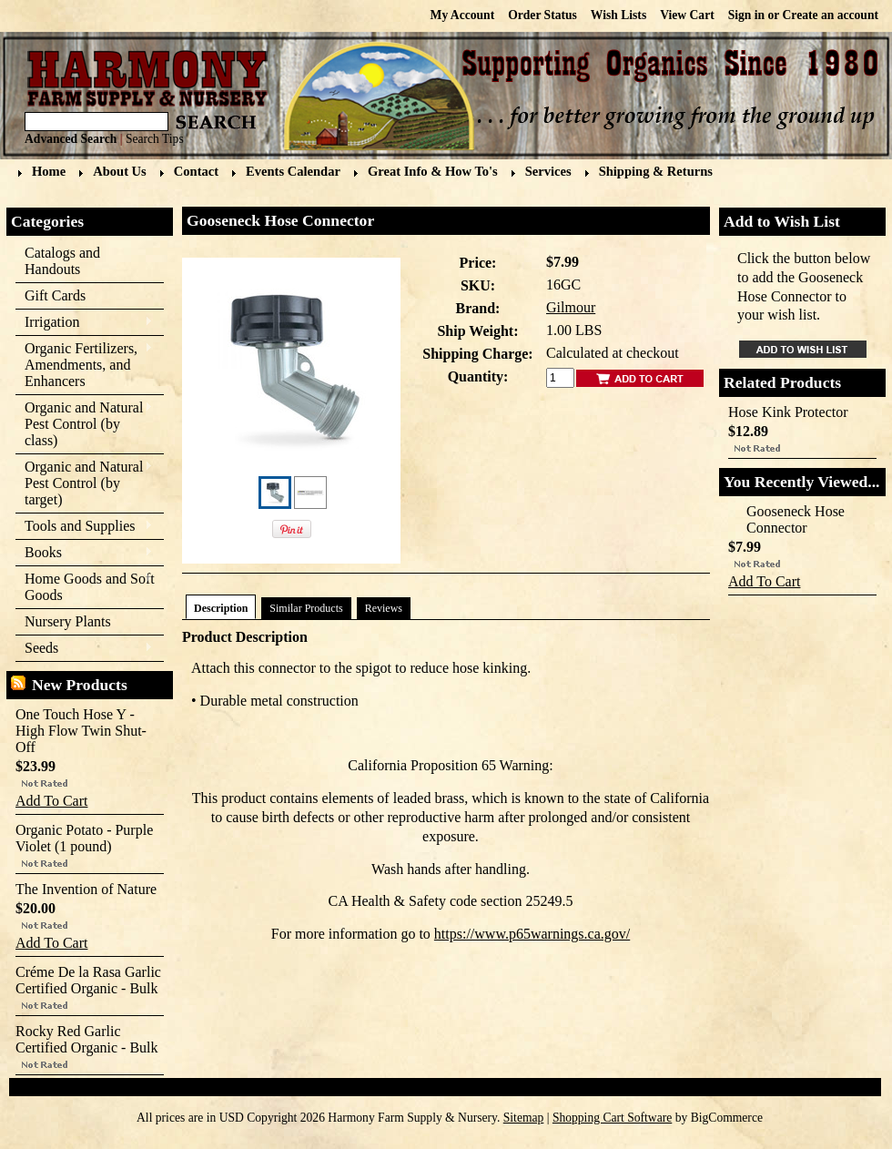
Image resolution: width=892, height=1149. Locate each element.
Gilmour (570, 307)
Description (221, 608)
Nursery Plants (68, 621)
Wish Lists (618, 15)
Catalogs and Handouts (62, 261)
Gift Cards (55, 295)
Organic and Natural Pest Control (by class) (84, 424)
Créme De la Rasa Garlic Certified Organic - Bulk (88, 980)
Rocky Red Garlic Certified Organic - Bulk (86, 1039)
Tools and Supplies (84, 526)
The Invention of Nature (86, 889)
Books (84, 553)
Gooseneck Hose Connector (795, 519)
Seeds (84, 648)
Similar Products (305, 608)
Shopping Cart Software (612, 1117)
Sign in (746, 15)
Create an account (830, 15)
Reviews (383, 608)
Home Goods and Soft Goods (85, 587)
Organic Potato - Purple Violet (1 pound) (84, 838)
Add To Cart (51, 800)
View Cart (687, 15)
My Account (463, 15)
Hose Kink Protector (788, 412)
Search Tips (155, 139)
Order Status (542, 15)
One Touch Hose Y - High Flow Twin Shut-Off (81, 731)
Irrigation (84, 322)
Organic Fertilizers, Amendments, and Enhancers (84, 365)
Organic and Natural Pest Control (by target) (84, 483)
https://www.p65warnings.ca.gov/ (532, 933)
